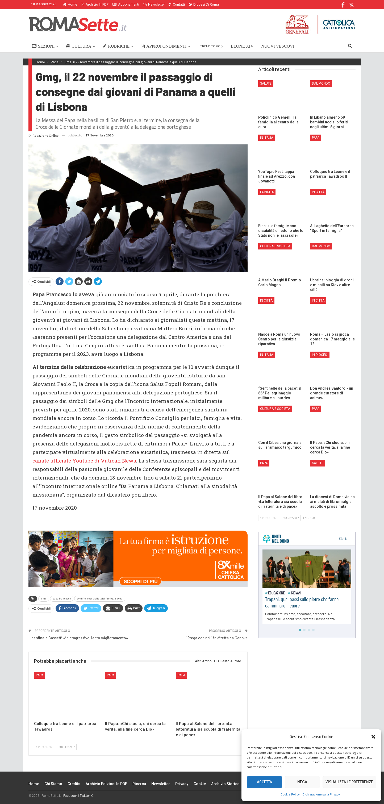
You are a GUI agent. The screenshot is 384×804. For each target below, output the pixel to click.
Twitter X (86, 796)
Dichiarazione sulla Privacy (321, 794)
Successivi (67, 747)
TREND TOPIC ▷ (211, 46)
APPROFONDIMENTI (163, 46)
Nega (302, 782)
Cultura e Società (275, 246)
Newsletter (154, 4)
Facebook (70, 796)
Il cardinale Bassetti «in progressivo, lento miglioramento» (78, 638)
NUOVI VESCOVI (277, 46)
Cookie (200, 784)
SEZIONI (43, 46)
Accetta (264, 782)
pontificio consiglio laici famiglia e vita (100, 598)
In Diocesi (320, 355)
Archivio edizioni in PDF (106, 784)
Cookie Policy (290, 794)
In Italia (266, 138)
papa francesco (62, 598)
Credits (74, 784)
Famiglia (267, 192)
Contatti (177, 4)
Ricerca (139, 784)
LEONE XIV (242, 46)
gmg (44, 598)
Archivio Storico (225, 784)
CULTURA (78, 46)
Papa (39, 675)
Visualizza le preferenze (349, 782)
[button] (373, 736)
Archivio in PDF (94, 4)
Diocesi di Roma (204, 4)
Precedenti (45, 747)
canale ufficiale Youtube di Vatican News (84, 460)
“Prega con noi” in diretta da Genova (217, 638)
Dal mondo (321, 83)
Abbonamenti (125, 4)
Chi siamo (53, 784)
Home (70, 4)
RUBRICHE (116, 46)
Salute (266, 83)
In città (318, 192)
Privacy (181, 784)
